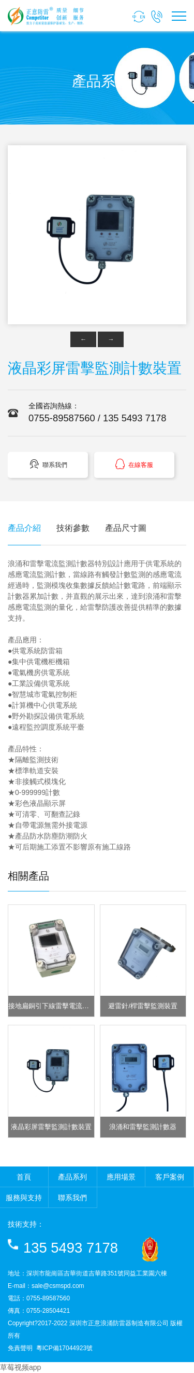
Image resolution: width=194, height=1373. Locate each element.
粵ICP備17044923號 (64, 1348)
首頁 (24, 1177)
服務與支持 (24, 1197)
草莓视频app (20, 1367)
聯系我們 (48, 464)
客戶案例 (169, 1177)
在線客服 (134, 464)
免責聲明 (20, 1348)
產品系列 (72, 1177)
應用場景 (121, 1177)
